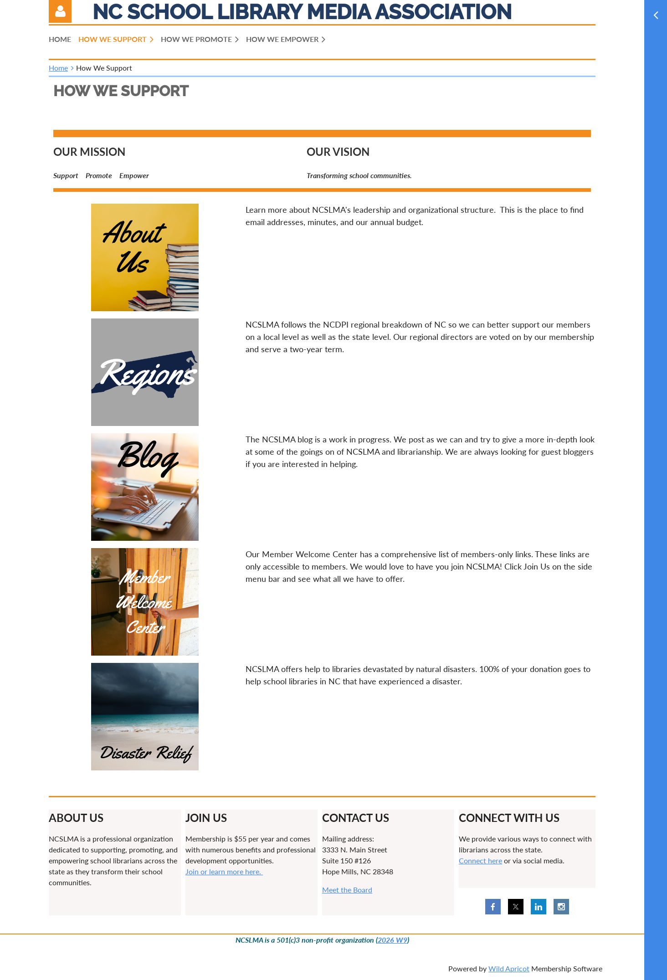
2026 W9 (392, 939)
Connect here (480, 860)
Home (58, 67)
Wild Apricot (508, 968)
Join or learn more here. (224, 871)
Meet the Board (347, 889)
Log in (60, 11)
